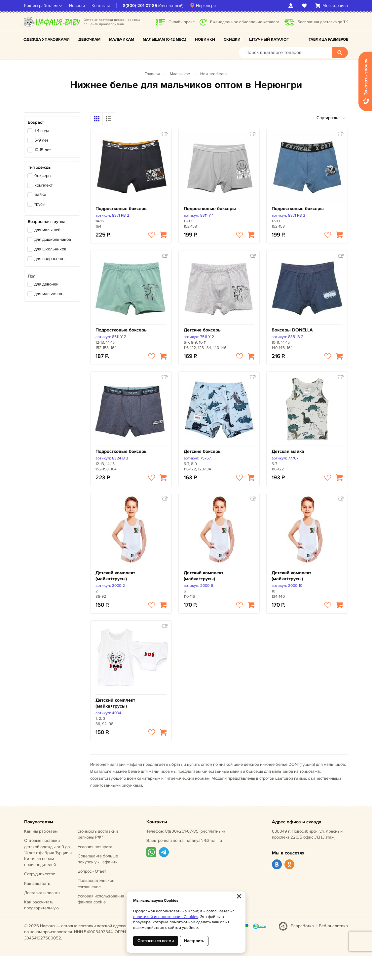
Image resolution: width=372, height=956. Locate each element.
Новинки (205, 39)
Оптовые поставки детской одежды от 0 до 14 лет (48, 852)
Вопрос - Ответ (92, 871)
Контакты (101, 5)
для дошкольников (52, 239)
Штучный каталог (269, 39)
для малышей (47, 230)
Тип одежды (40, 167)
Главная (152, 73)
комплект (43, 185)
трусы (39, 204)
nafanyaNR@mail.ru (204, 840)
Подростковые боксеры (121, 208)
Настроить (194, 940)
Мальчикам (121, 39)
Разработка (302, 926)
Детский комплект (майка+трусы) (115, 576)
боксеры (42, 175)
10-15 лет (42, 149)
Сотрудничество (39, 874)
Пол (31, 276)
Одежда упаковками (46, 39)
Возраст (36, 122)
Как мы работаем (40, 5)
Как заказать (37, 883)
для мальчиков (48, 293)
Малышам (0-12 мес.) (164, 39)
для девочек (46, 284)
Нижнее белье (214, 73)
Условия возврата (95, 846)
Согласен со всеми (155, 940)
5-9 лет (41, 140)
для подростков (49, 258)
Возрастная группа (46, 221)
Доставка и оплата (42, 892)
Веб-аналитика (333, 926)
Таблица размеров (329, 39)
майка (40, 194)
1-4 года (41, 130)
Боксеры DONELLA (292, 330)
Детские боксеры (203, 330)
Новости (77, 5)
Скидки (232, 39)
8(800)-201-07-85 (140, 5)
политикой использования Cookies (165, 916)
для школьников (50, 249)
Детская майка (288, 451)
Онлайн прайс (181, 22)
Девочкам (89, 39)
